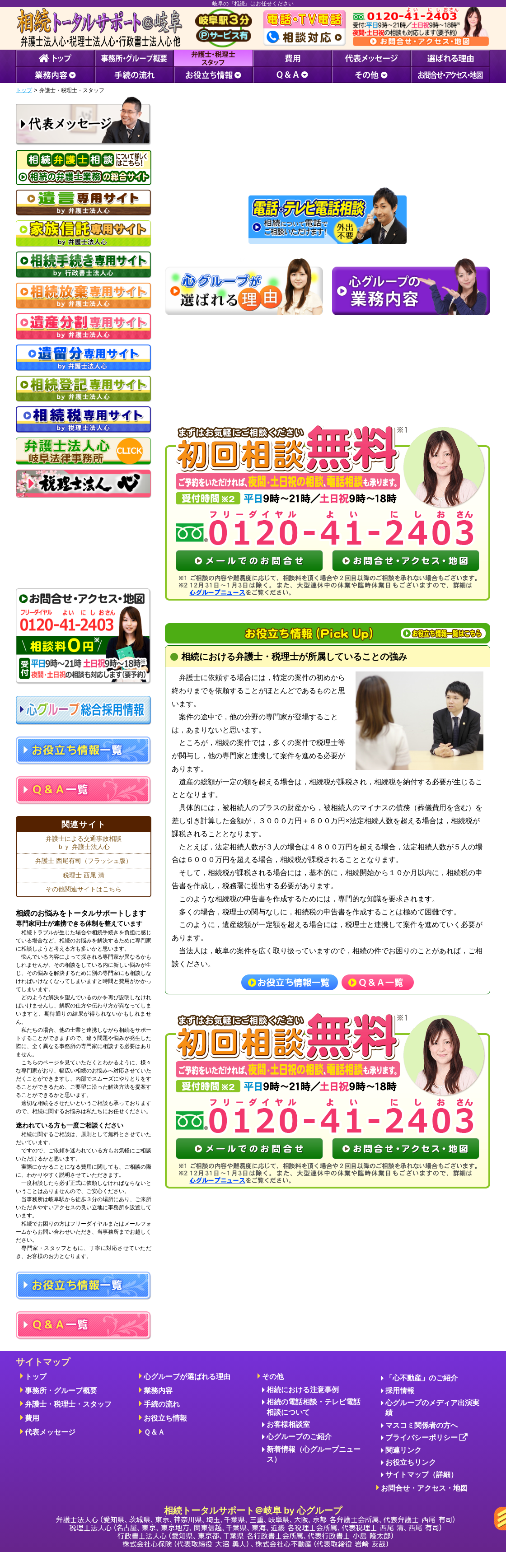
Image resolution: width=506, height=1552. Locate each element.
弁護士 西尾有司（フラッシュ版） (83, 860)
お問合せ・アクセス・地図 (424, 1488)
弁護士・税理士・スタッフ (68, 1404)
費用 (32, 1418)
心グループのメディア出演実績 (432, 1408)
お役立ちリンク (410, 1462)
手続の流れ (162, 1404)
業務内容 (158, 1390)
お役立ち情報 (165, 1418)
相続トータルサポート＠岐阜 (255, 1526)
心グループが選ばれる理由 (187, 1376)
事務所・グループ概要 (61, 1390)
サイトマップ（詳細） (421, 1474)
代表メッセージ (50, 1432)
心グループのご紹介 (299, 1436)
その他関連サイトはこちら (84, 889)
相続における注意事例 (303, 1390)
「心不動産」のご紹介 (421, 1378)
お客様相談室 (288, 1424)
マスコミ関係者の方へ (421, 1425)
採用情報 (399, 1390)
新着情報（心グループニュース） (314, 1454)
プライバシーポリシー (426, 1438)
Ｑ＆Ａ (154, 1432)
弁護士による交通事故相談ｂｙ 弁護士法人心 (84, 842)
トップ (24, 90)
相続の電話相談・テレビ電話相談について (314, 1407)
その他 (273, 1376)
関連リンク (403, 1450)
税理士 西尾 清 (83, 875)
